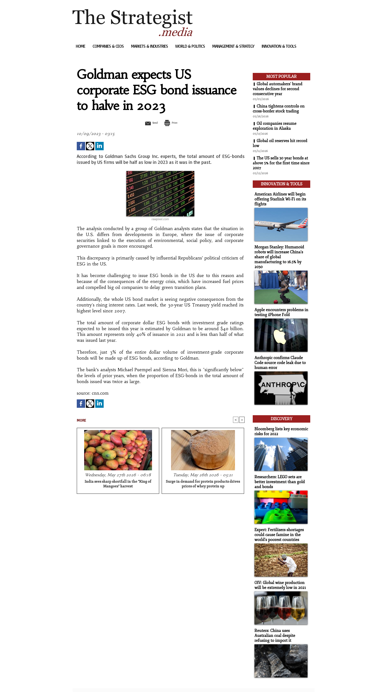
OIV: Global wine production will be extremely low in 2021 (278, 572)
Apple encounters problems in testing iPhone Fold (279, 304)
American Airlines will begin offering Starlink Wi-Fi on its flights (278, 198)
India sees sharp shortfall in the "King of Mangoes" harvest (118, 484)
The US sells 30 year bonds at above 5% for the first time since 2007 (281, 163)
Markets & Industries (150, 46)
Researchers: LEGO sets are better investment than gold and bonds (278, 471)
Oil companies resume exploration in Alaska (274, 126)
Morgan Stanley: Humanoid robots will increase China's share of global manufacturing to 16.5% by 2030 (279, 252)
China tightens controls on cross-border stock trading (279, 109)
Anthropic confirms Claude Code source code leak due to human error (278, 354)
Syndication (102, 681)
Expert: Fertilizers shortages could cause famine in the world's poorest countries (277, 523)
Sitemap (81, 681)
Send (148, 122)
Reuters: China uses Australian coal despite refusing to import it (280, 622)
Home (81, 46)
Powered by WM (125, 681)
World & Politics (190, 46)
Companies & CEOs (109, 46)
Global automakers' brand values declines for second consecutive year (277, 89)
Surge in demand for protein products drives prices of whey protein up (203, 484)
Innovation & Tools (279, 46)
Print (173, 122)
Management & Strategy (233, 46)
